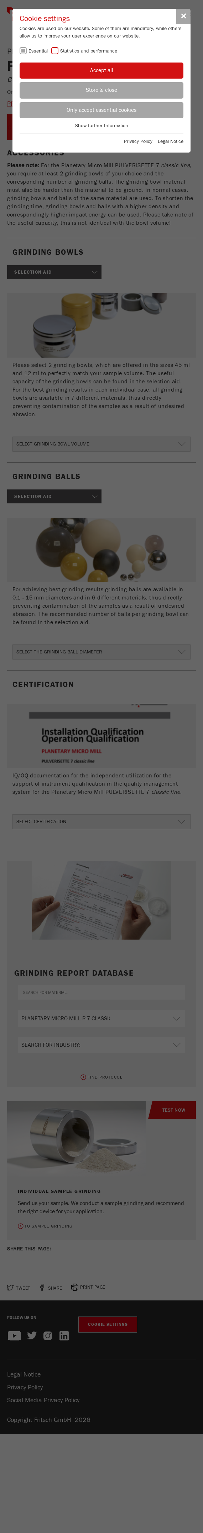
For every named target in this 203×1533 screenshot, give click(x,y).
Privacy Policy (138, 141)
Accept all (101, 70)
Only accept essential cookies (101, 110)
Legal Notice (170, 141)
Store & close (101, 90)
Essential (38, 51)
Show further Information (101, 126)
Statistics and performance (88, 51)
